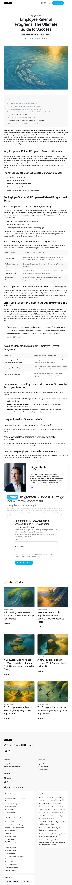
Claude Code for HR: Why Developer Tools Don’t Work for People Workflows (52, 823)
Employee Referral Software (11, 764)
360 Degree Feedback (11, 830)
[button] (43, 3)
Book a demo (58, 3)
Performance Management (12, 804)
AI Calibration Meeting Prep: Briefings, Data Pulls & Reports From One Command (53, 835)
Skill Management (43, 766)
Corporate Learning (10, 845)
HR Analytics (8, 833)
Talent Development (10, 801)
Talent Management (10, 850)
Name (16, 539)
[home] (8, 3)
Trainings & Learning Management (15, 827)
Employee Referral (43, 764)
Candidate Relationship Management (15, 825)
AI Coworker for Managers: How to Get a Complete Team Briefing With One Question (51, 805)
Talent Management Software (12, 766)
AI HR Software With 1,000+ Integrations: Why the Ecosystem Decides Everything (52, 829)
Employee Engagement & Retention (15, 798)
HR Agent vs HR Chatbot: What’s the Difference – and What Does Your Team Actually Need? (52, 811)
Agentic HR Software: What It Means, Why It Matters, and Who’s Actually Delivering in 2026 (52, 799)
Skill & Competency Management (14, 856)
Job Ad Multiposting (11, 864)
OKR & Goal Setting (10, 847)
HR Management (10, 839)
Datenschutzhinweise (34, 554)
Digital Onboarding (10, 842)
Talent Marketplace (43, 769)
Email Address (19, 547)
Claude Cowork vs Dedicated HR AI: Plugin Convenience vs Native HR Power (51, 817)
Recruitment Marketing (11, 867)
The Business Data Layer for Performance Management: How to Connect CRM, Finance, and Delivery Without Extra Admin (52, 842)
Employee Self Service (11, 822)
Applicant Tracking (10, 870)
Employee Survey (10, 853)
